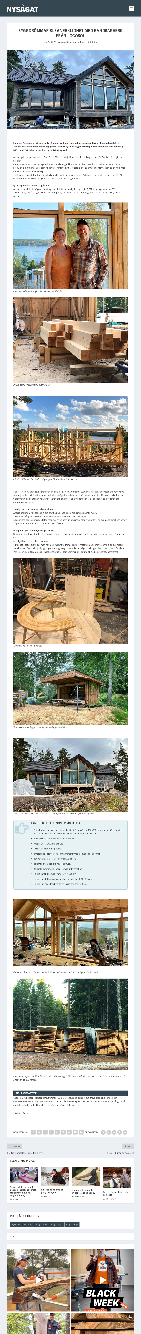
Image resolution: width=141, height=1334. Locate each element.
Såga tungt (72, 1224)
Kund (82, 42)
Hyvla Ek (16, 1224)
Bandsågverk (72, 42)
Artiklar (61, 42)
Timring (28, 1224)
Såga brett (41, 1224)
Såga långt (56, 1224)
